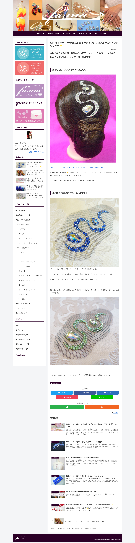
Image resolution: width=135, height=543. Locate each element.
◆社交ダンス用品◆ (22, 220)
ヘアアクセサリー (55, 383)
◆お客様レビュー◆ (22, 215)
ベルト (21, 252)
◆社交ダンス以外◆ (22, 304)
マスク (21, 257)
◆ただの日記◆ (21, 313)
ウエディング (22, 308)
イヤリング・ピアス (26, 238)
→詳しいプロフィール (36, 152)
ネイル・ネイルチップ (27, 280)
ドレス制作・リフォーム (28, 290)
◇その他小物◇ (23, 248)
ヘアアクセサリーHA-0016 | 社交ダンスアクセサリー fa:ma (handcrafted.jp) (77, 167)
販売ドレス (23, 294)
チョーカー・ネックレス (28, 243)
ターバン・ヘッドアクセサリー (30, 276)
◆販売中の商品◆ (22, 335)
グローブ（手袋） (25, 266)
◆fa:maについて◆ (22, 344)
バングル (22, 234)
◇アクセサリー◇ (23, 224)
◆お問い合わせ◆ (22, 349)
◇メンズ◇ (21, 299)
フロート (22, 271)
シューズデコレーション (28, 262)
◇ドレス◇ (21, 285)
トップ (17, 325)
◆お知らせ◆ (20, 210)
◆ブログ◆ (19, 330)
